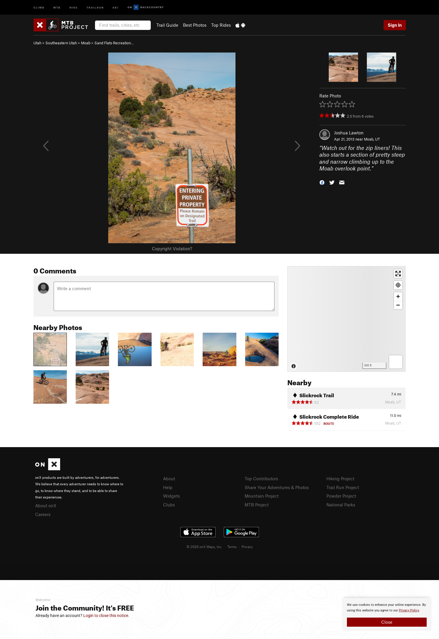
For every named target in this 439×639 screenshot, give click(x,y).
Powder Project (341, 495)
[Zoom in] (398, 296)
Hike (74, 7)
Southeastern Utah (61, 42)
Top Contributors (261, 478)
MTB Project (257, 504)
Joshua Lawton (349, 132)
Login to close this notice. (106, 615)
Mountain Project (262, 495)
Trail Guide (167, 25)
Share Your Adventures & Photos (277, 487)
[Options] (395, 361)
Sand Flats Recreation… (114, 42)
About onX (45, 505)
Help (167, 487)
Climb (39, 7)
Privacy (247, 547)
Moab (85, 42)
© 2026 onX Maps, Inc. (204, 547)
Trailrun (95, 7)
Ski (116, 7)
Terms (232, 547)
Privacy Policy (409, 610)
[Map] (346, 318)
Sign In (395, 25)
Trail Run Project (342, 487)
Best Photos (194, 25)
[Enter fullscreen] (398, 273)
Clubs (169, 504)
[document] (387, 614)
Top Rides (221, 25)
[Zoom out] (398, 305)
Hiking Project (340, 478)
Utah (37, 42)
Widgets (171, 495)
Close (386, 622)
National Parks (340, 504)
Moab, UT (372, 139)
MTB (57, 7)
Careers (42, 514)
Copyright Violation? (172, 248)
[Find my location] (398, 285)
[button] (322, 182)
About (169, 478)
